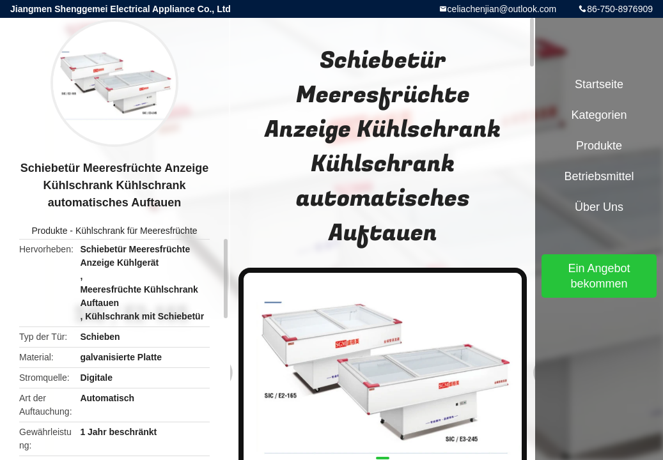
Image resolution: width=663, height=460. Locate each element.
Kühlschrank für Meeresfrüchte (136, 231)
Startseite (599, 84)
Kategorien (599, 115)
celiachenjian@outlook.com (502, 9)
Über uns (599, 207)
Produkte (49, 231)
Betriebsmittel (599, 176)
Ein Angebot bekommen (599, 276)
